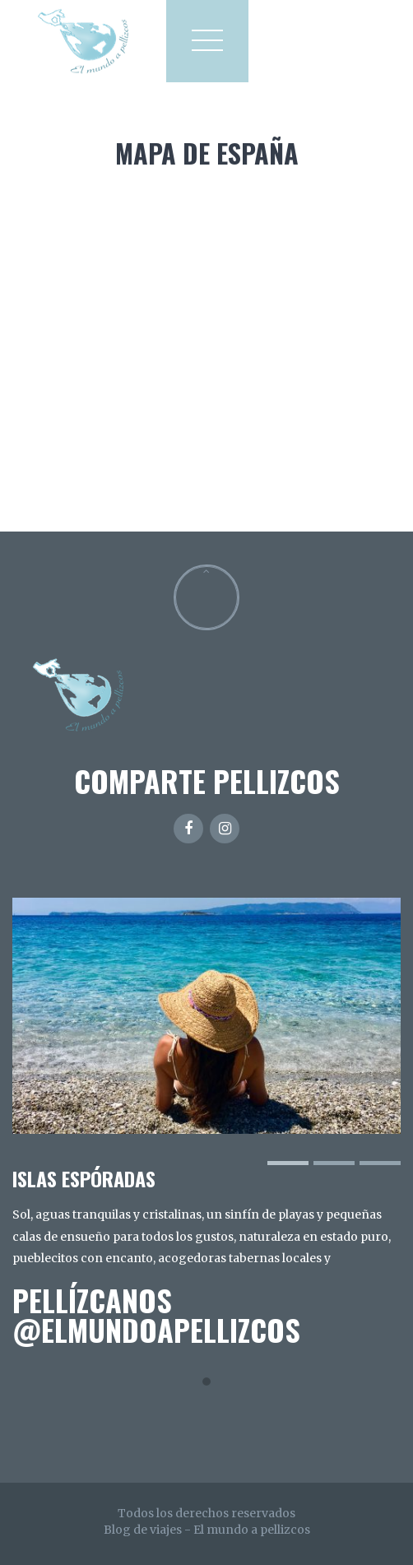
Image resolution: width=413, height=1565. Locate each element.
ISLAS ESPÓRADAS (83, 1178)
